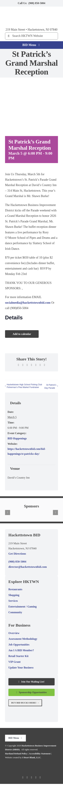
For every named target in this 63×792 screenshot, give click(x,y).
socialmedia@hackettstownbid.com (27, 302)
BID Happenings (17, 438)
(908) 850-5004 (36, 3)
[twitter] (27, 777)
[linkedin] (40, 777)
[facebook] (22, 777)
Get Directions (17, 553)
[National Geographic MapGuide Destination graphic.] (31, 711)
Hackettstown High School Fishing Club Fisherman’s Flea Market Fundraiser (24, 385)
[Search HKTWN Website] (31, 36)
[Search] (8, 36)
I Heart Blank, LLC (31, 757)
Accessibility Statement (40, 753)
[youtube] (35, 777)
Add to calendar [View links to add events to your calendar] (22, 334)
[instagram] (31, 777)
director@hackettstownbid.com (27, 566)
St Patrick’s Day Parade (50, 386)
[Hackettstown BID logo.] (31, 763)
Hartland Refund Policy (16, 753)
